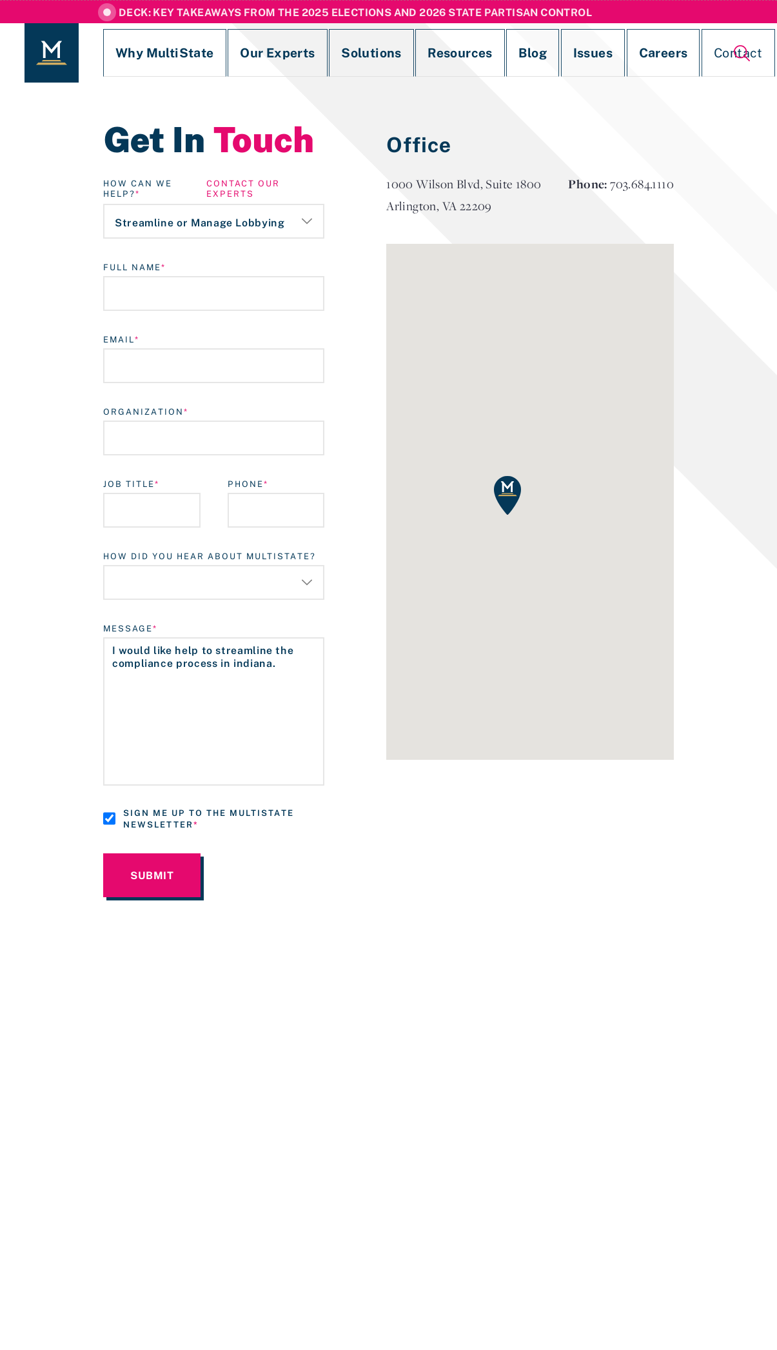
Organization (143, 411)
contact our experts (243, 188)
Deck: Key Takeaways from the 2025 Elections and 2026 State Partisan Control (355, 12)
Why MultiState (146, 52)
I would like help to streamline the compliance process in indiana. (213, 711)
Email (119, 339)
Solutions (316, 52)
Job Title (129, 484)
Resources (389, 52)
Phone (246, 484)
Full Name (132, 267)
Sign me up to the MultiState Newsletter (208, 818)
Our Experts (239, 52)
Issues (497, 52)
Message (128, 628)
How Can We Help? (137, 188)
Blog (448, 52)
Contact (615, 52)
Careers (554, 52)
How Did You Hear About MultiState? (209, 556)
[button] (507, 495)
